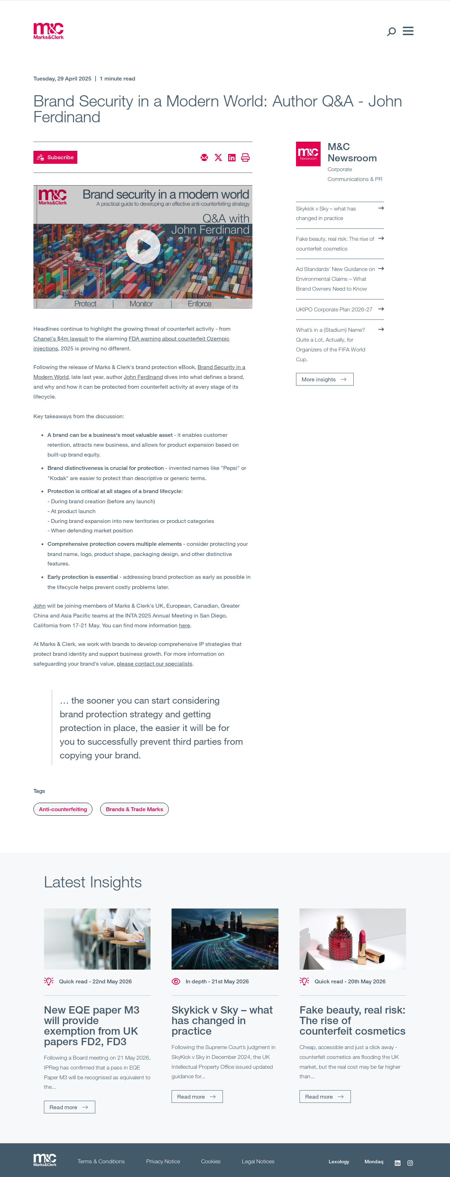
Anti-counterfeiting (63, 809)
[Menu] (406, 31)
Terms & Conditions (101, 1161)
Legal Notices (258, 1161)
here (184, 625)
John (39, 605)
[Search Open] (391, 31)
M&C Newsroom (352, 152)
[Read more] (97, 939)
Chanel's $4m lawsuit (60, 338)
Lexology (339, 1161)
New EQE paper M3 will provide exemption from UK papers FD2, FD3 (92, 1025)
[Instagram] (410, 1167)
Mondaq (374, 1161)
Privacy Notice (163, 1161)
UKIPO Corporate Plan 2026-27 (334, 309)
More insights (319, 379)
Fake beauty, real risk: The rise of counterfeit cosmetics (335, 243)
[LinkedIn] (397, 1167)
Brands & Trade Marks (134, 809)
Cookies (211, 1161)
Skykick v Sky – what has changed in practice (326, 213)
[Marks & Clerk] (48, 37)
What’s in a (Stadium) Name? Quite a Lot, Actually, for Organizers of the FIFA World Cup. (330, 344)
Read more (63, 1107)
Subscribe (55, 157)
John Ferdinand (143, 376)
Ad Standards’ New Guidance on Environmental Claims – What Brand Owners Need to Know (335, 278)
